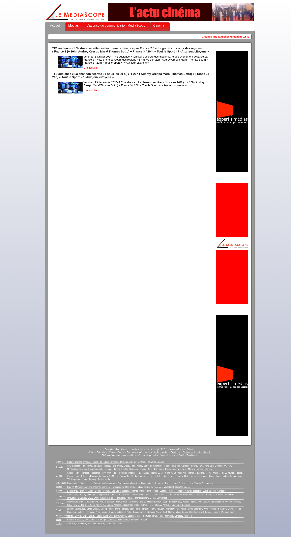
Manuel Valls (121, 502)
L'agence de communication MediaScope (116, 25)
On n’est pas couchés (219, 476)
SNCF (149, 469)
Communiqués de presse (152, 483)
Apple (90, 491)
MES (90, 498)
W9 (184, 473)
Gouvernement (91, 502)
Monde (70, 516)
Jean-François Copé (172, 502)
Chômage (91, 495)
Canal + (168, 473)
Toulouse (83, 469)
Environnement (95, 469)
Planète (116, 469)
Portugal (147, 516)
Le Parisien (92, 476)
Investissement (153, 495)
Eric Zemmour (139, 512)
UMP (98, 505)
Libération (139, 476)
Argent (208, 495)
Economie (60, 496)
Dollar (221, 495)
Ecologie (107, 469)
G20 (69, 505)
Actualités (60, 467)
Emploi (82, 495)
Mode (139, 466)
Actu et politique (74, 466)
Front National (154, 505)
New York (188, 516)
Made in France (195, 469)
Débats (98, 491)
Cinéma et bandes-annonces (114, 455)
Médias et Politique (86, 505)
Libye (91, 516)
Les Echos (150, 476)
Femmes (208, 469)
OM (225, 466)
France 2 (145, 473)
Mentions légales (177, 449)
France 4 (203, 476)
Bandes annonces (83, 462)
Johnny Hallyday (156, 509)
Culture (70, 462)
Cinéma (158, 25)
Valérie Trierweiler (86, 512)
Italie (139, 516)
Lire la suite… (91, 67)
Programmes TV (98, 473)
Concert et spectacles (148, 455)
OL (230, 466)
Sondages (221, 491)
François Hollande (75, 502)
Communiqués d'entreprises (139, 452)
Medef (152, 498)
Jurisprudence (209, 491)
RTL (132, 476)
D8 (175, 473)
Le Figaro (103, 476)
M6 (162, 473)
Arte (180, 473)
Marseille (169, 516)
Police (170, 491)
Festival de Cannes (155, 462)
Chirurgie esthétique (107, 520)
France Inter (235, 476)
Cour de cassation (193, 491)
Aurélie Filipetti (189, 502)
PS (104, 505)
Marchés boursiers (83, 487)
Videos (133, 455)
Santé (181, 455)
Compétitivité (103, 495)
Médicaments (90, 520)
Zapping (92, 479)
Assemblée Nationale (123, 505)
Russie (99, 516)
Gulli (186, 476)
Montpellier (72, 469)
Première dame (228, 512)
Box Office (104, 462)
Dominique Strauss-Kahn (120, 512)
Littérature (157, 466)
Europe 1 (124, 476)
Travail (142, 469)
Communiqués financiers (105, 483)
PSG (201, 466)
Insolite (124, 469)
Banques (82, 498)
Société (59, 491)
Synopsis (114, 462)
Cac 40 (70, 487)
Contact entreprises (130, 449)
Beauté (70, 520)
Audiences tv (73, 473)
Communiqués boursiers (128, 483)
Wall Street (169, 487)
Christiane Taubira (137, 502)
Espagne (132, 516)
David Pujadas (121, 509)
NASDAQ (158, 487)
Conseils (79, 520)
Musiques (92, 523)
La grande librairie (79, 479)
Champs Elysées (175, 476)
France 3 (155, 473)
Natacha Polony (154, 512)
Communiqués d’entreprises (79, 483)
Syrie (85, 516)
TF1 (138, 473)
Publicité (191, 449)
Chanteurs (81, 523)
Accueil (55, 25)
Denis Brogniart (195, 509)
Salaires (104, 498)
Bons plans (72, 491)
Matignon (219, 502)
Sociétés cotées (186, 483)
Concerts (148, 466)
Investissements (168, 495)
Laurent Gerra (226, 509)
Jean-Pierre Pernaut (139, 509)
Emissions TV (104, 479)
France (112, 498)
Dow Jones (130, 487)
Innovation (72, 498)
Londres (178, 516)
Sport (162, 455)
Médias (73, 25)
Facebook (124, 491)
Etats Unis (108, 516)
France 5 (194, 476)
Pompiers (179, 491)
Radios (239, 473)
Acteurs (132, 462)
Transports (159, 469)
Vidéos (112, 452)
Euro (214, 495)
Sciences (133, 469)
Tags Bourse (192, 455)
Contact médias (112, 449)
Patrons (130, 498)
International (61, 516)
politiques (98, 466)
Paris (133, 466)
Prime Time (112, 473)
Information (134, 520)
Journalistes (80, 476)
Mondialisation (141, 498)
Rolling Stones (181, 512)
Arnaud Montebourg (171, 505)
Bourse (121, 452)
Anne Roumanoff (211, 509)
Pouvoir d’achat (196, 495)
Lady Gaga (168, 512)
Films (95, 462)
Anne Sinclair (102, 512)
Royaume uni (120, 516)
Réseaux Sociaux (111, 491)
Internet (134, 491)
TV (68, 479)
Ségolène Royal (197, 512)
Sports (194, 466)
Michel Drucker (172, 509)
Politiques (60, 503)
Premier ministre (232, 502)
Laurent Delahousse (76, 509)
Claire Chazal (93, 509)
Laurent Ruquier (212, 512)
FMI (74, 505)
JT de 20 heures (227, 473)
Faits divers (117, 466)
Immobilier (230, 495)
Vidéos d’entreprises (204, 483)
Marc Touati (182, 495)
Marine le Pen (140, 505)
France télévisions (196, 473)
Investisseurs (171, 483)
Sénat (109, 505)
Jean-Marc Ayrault (206, 502)
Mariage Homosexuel (148, 491)
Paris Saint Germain (214, 466)
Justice (163, 491)
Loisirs (59, 523)
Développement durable (175, 469)
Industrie (121, 498)
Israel (154, 516)
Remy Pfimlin (212, 473)
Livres (126, 466)
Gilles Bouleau (106, 509)
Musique (124, 462)
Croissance (72, 495)
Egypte (78, 516)
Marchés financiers (101, 487)
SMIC (96, 498)
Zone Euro (115, 495)
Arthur (183, 509)
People (131, 473)
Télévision (84, 473)
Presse (70, 476)
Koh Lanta (161, 476)
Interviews (171, 455)
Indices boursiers (144, 487)
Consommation (137, 495)
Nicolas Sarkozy (154, 502)
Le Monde (113, 476)
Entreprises (102, 452)
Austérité (125, 495)
